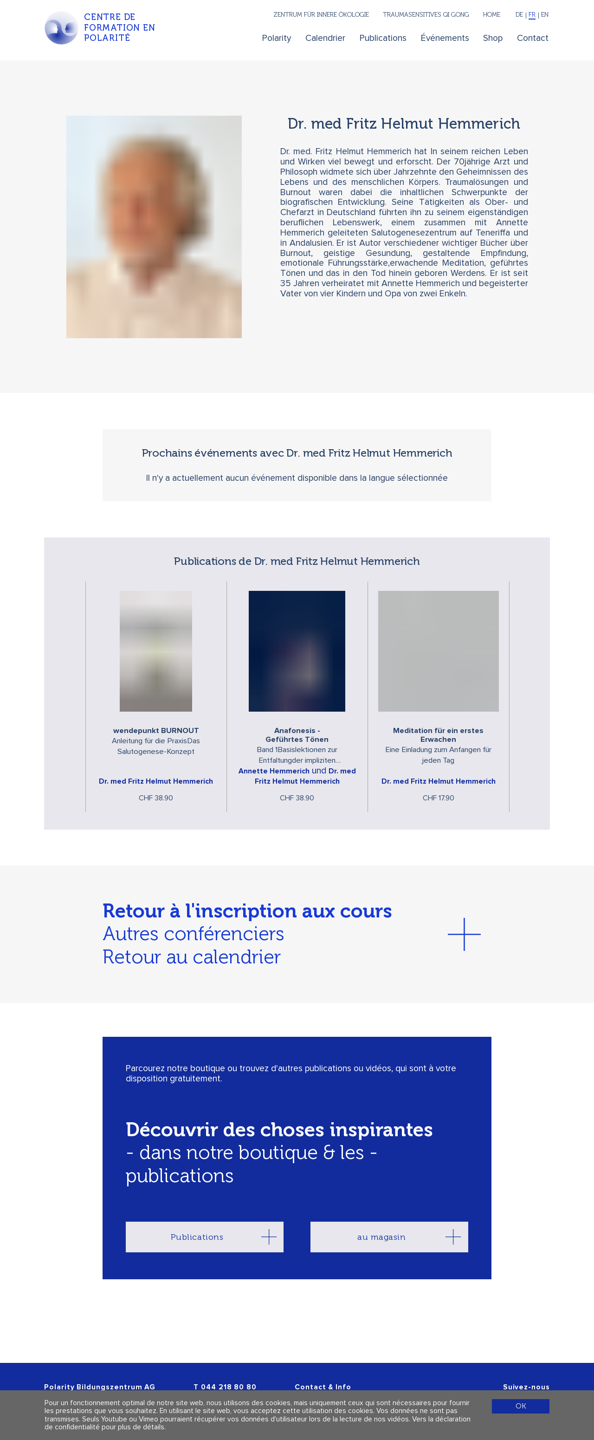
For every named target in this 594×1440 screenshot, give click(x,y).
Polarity (276, 38)
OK (521, 1405)
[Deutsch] (519, 15)
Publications (383, 38)
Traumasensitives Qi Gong (426, 14)
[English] (544, 15)
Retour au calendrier (192, 957)
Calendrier (325, 38)
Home (491, 14)
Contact (533, 38)
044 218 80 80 (229, 1387)
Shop (493, 38)
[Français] (532, 15)
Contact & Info (323, 1387)
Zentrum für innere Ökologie (321, 14)
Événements (445, 38)
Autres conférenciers (193, 933)
